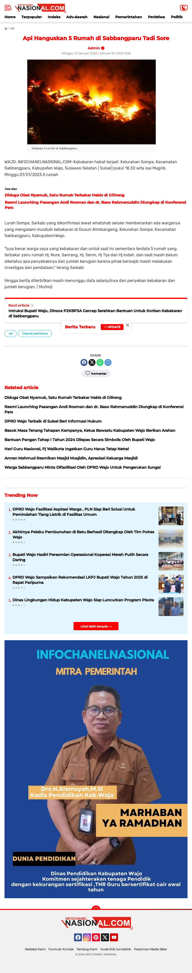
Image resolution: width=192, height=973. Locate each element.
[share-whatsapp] (100, 362)
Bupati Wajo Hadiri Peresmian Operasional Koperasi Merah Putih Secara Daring (80, 557)
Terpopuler (32, 17)
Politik (176, 17)
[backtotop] (96, 909)
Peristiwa (156, 17)
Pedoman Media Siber (150, 949)
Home (10, 17)
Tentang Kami (87, 949)
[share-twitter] (92, 362)
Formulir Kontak (61, 949)
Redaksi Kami (35, 949)
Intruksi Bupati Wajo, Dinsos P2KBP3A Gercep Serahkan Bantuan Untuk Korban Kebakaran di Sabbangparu (95, 313)
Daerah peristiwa (35, 333)
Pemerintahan (128, 17)
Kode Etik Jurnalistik (115, 949)
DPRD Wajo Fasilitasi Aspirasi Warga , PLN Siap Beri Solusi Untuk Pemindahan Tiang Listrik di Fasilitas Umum (73, 512)
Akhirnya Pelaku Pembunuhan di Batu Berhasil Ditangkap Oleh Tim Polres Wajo (83, 534)
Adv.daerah (77, 17)
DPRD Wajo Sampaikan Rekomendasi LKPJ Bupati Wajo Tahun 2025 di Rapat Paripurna (80, 580)
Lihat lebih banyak (96, 626)
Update (112, 327)
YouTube (117, 939)
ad (10, 333)
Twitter (107, 939)
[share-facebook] (84, 362)
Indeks (54, 17)
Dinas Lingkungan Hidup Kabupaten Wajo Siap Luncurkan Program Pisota (83, 600)
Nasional (101, 17)
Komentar (96, 373)
